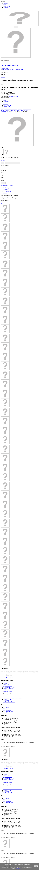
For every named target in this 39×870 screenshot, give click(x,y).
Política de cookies (7, 699)
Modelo (2, 165)
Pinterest (18, 163)
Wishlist (5, 5)
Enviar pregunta (7, 188)
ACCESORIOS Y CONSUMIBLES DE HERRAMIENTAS (16, 109)
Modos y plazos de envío (9, 702)
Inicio (2, 109)
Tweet (2, 163)
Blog (2, 10)
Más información (7, 191)
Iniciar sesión (6, 6)
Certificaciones (6, 684)
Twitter (11, 724)
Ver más (3, 160)
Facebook (12, 723)
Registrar (5, 7)
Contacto (5, 689)
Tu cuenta (5, 3)
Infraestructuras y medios (9, 687)
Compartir (7, 163)
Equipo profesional (7, 686)
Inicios (5, 683)
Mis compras (6, 707)
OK (13, 746)
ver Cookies (18, 868)
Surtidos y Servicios (8, 688)
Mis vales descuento (8, 708)
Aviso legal (6, 700)
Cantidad (3, 180)
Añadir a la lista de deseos (7, 185)
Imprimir (5, 189)
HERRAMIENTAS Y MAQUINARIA (13, 109)
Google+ (13, 163)
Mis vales (5, 712)
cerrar (35, 866)
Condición (3, 168)
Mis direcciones (7, 710)
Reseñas (5, 193)
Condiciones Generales (8, 696)
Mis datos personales (8, 711)
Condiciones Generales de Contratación (12, 698)
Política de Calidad (7, 691)
